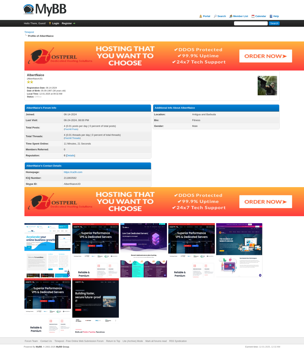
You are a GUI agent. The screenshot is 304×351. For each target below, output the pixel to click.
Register (67, 23)
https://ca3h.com (73, 172)
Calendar (260, 16)
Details (70, 155)
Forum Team (31, 341)
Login (55, 23)
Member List (240, 16)
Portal (206, 16)
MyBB (39, 347)
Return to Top (113, 341)
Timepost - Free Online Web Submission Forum (79, 341)
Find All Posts (71, 129)
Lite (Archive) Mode (133, 341)
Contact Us (46, 341)
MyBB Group (62, 347)
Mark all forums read (156, 341)
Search (222, 16)
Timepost (29, 32)
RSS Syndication (178, 341)
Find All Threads (72, 138)
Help (276, 16)
